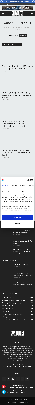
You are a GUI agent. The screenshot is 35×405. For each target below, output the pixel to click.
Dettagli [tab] (14, 185)
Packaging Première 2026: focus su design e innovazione (17, 67)
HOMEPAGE (23, 35)
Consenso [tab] (5, 185)
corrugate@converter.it (26, 366)
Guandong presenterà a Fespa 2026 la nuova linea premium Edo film (16, 152)
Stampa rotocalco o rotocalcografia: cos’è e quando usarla (23, 284)
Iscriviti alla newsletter (20, 386)
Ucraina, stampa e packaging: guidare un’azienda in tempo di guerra (16, 94)
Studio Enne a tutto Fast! (21, 264)
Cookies (11, 399)
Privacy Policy (18, 399)
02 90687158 (19, 364)
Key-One (26, 402)
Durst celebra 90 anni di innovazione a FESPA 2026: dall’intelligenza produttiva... (15, 123)
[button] (3, 13)
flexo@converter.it (11, 366)
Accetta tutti (17, 217)
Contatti (26, 399)
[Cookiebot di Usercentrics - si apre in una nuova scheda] (25, 180)
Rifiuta (17, 223)
